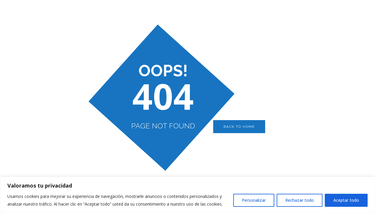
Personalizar (254, 200)
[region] (187, 195)
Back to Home (239, 127)
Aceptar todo (346, 200)
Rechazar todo (299, 200)
